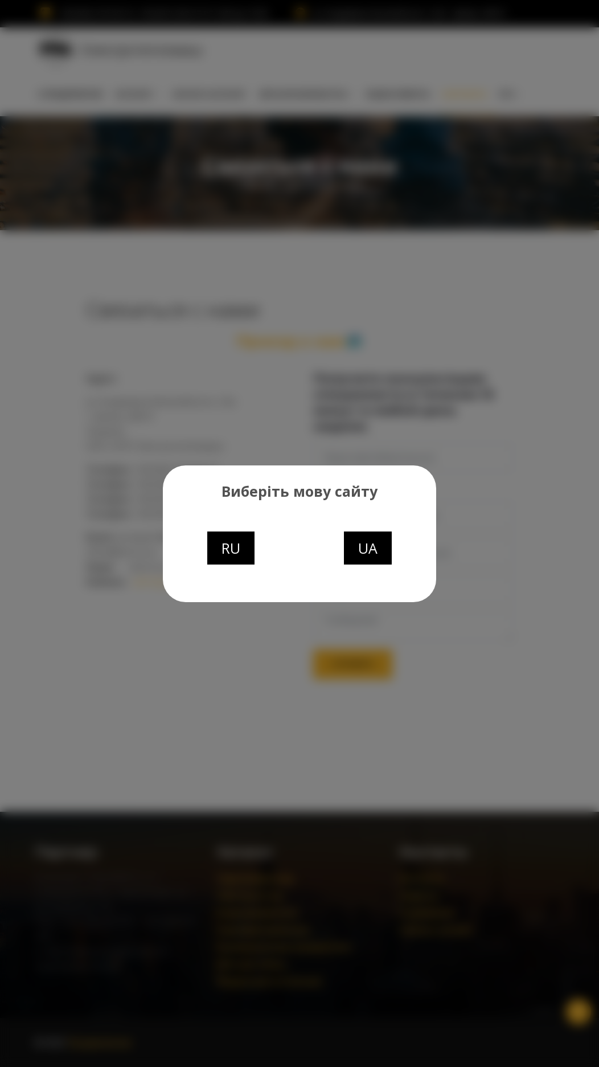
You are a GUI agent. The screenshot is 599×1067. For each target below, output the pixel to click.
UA (368, 548)
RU (230, 548)
